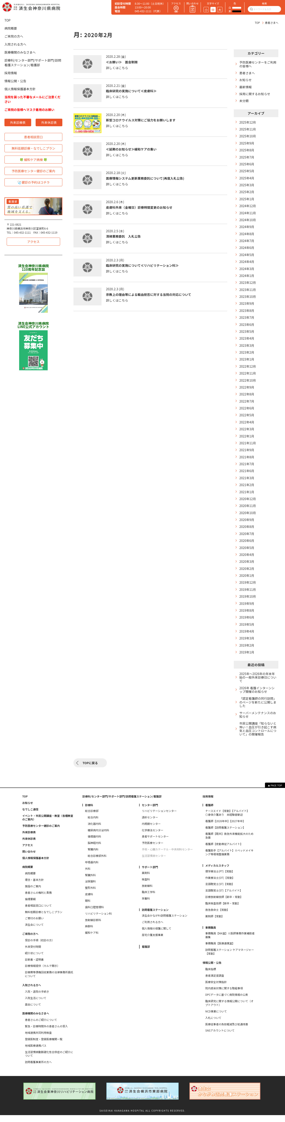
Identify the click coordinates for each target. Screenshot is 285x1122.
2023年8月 (246, 314)
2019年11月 (247, 596)
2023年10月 (247, 299)
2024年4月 (246, 264)
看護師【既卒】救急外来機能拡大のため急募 (229, 842)
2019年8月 (246, 617)
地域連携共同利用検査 (38, 1039)
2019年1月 (246, 660)
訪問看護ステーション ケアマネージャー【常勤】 (229, 958)
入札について (213, 1024)
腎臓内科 (93, 856)
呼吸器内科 (91, 869)
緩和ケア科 (91, 939)
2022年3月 (246, 434)
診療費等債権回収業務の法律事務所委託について (49, 981)
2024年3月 (246, 271)
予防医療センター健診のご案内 (33, 171)
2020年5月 (246, 554)
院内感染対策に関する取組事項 (224, 995)
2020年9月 (246, 526)
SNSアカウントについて (219, 1037)
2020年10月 (247, 519)
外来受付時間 (33, 953)
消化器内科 (94, 830)
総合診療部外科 (97, 862)
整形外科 (90, 894)
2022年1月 (246, 441)
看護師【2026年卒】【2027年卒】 (225, 827)
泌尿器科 (90, 888)
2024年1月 (246, 278)
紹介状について (34, 960)
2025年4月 (246, 179)
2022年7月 (246, 405)
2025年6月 (246, 165)
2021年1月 (246, 497)
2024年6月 (246, 250)
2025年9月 (246, 144)
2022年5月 (246, 420)
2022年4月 (246, 427)
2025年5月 (246, 172)
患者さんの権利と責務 (38, 899)
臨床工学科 (148, 899)
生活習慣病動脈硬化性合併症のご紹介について (49, 1060)
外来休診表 (49, 122)
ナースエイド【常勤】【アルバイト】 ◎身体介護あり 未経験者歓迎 (230, 819)
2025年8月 (246, 151)
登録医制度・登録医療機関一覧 (43, 1046)
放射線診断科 (93, 926)
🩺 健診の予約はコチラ (33, 182)
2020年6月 (246, 547)
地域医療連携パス (35, 1052)
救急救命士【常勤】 (217, 916)
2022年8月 (246, 398)
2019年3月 (246, 646)
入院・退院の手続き (37, 998)
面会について (33, 1011)
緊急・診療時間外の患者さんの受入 (46, 1033)
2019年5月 (246, 632)
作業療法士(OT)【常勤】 (220, 884)
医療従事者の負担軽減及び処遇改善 (226, 1031)
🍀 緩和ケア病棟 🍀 (33, 159)
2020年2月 (246, 575)
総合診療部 (91, 817)
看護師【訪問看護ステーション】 (225, 834)
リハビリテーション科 (98, 920)
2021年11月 (247, 448)
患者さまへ (247, 73)
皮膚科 (89, 901)
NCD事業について (216, 1018)
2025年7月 (246, 158)
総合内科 (93, 824)
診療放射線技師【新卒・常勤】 (224, 904)
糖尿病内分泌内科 (98, 837)
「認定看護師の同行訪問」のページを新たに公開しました (257, 710)
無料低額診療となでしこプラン (43, 918)
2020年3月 (246, 568)
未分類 (244, 101)
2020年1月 (246, 582)
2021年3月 (246, 483)
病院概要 (10, 28)
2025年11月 (247, 130)
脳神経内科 (94, 850)
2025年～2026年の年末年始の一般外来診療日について (257, 685)
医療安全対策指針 (216, 988)
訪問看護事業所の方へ (38, 1069)
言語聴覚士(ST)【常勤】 (219, 891)
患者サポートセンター (155, 843)
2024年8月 (246, 236)
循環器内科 (94, 843)
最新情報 (245, 87)
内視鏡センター (151, 830)
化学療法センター (152, 837)
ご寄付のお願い (34, 925)
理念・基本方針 (34, 886)
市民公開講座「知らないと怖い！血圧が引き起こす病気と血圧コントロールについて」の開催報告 (256, 737)
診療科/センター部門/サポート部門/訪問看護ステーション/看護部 (32, 62)
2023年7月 (246, 321)
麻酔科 (89, 933)
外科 (87, 875)
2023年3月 (246, 349)
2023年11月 (247, 292)
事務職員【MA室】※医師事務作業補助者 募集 (230, 942)
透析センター (150, 824)
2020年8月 (246, 533)
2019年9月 (246, 610)
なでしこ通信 (30, 816)
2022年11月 (247, 377)
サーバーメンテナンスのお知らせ (258, 723)
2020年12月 (247, 504)
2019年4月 (246, 639)
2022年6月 (246, 413)
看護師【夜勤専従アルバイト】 (224, 851)
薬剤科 (146, 880)
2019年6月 (246, 625)
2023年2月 (246, 356)
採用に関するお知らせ (255, 94)
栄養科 (146, 905)
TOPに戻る (90, 769)
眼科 (87, 907)
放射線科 (147, 892)
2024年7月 (246, 243)
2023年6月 (246, 328)
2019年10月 (247, 603)
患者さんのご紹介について (41, 1026)
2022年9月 (246, 391)
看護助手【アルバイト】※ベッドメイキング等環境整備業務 (229, 859)
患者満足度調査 (214, 982)
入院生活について (35, 1004)
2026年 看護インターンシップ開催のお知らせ (257, 698)
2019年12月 (247, 589)
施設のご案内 (33, 893)
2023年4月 (246, 342)
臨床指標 (210, 976)
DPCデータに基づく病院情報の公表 (226, 1001)
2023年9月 (246, 307)
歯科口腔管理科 (94, 914)
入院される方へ (15, 44)
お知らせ (245, 80)
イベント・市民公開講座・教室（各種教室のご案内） (47, 824)
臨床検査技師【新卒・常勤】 (222, 910)
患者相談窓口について (38, 912)
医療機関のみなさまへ (20, 52)
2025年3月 (246, 186)
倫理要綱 (30, 906)
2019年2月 (246, 653)
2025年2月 (246, 193)
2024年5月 (246, 257)
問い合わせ (29, 858)
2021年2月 (246, 490)
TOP (257, 22)
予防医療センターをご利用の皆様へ (256, 64)
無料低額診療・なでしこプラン (33, 148)
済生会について (34, 931)
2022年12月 (247, 370)
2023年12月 (247, 285)
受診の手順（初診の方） (39, 947)
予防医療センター (152, 850)
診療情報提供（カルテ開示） (42, 972)
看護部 (146, 953)
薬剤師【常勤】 (214, 923)
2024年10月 (247, 222)
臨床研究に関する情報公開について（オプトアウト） (229, 1010)
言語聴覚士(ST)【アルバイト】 (223, 897)
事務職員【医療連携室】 (220, 950)
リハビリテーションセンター (159, 817)
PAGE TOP (276, 792)
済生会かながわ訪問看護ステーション (164, 922)
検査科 (146, 886)
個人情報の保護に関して (156, 935)
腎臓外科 (90, 882)
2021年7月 (246, 469)
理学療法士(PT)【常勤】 (219, 878)
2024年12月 (247, 208)
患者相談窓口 (33, 137)
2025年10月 (247, 137)
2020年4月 (246, 561)
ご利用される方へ (152, 929)
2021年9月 (246, 455)
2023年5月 (246, 335)
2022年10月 (247, 384)
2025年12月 (247, 123)
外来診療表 (18, 122)
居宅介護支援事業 (152, 941)
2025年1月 (246, 200)
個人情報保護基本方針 (20, 89)
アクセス (33, 241)
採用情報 (10, 73)
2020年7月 (246, 540)
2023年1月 (246, 363)
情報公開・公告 (15, 81)
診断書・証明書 (34, 966)
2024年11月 (247, 215)
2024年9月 (246, 229)
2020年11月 (247, 511)
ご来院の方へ (13, 36)
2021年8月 (246, 462)
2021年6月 (246, 476)
